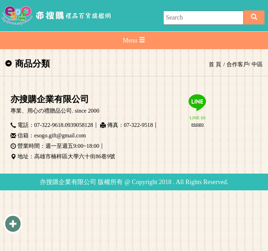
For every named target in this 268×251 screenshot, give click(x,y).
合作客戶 (237, 64)
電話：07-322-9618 (40, 124)
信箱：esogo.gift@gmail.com (51, 134)
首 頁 (215, 64)
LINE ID (197, 110)
